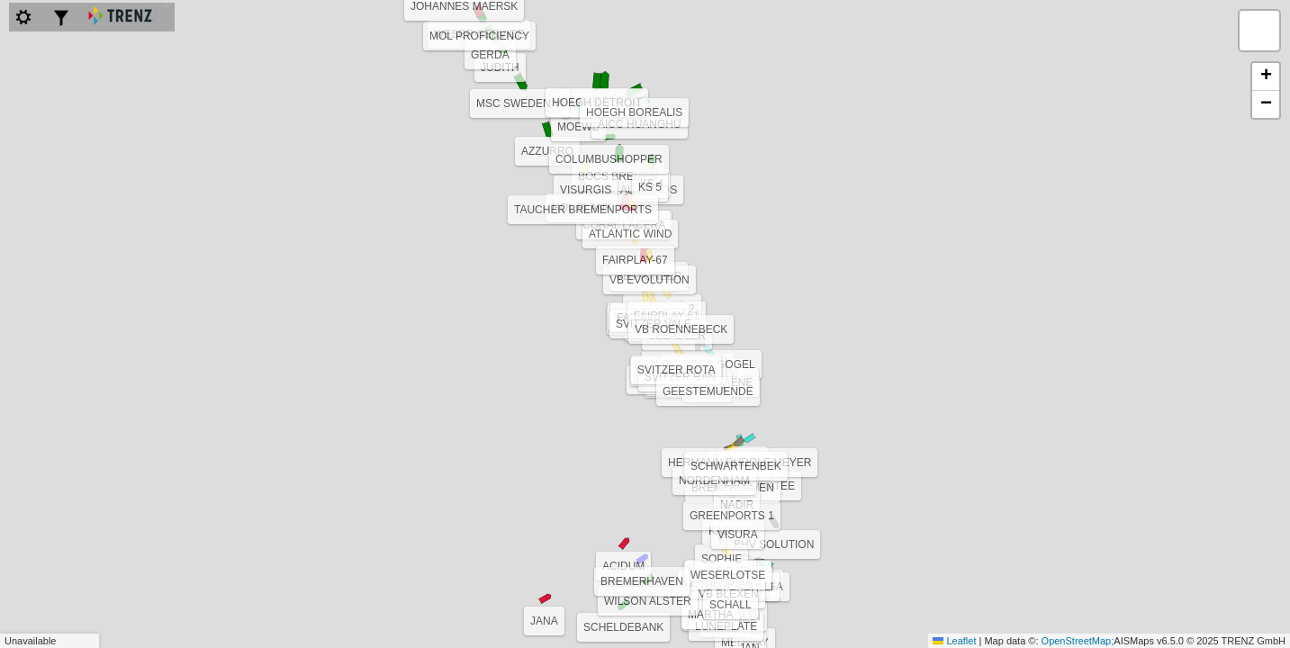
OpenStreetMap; (1078, 640)
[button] (727, 508)
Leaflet (954, 640)
